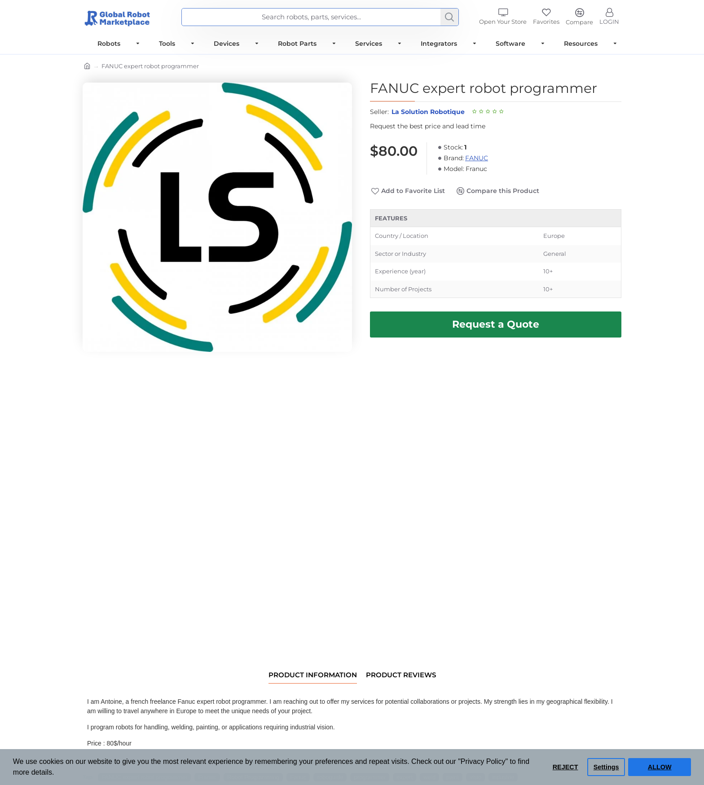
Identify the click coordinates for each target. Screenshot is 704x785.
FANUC (476, 158)
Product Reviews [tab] (401, 675)
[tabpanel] (495, 253)
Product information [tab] (312, 675)
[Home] (87, 66)
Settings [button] (606, 767)
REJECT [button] (565, 767)
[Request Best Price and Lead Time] (495, 324)
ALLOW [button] (660, 767)
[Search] (449, 17)
